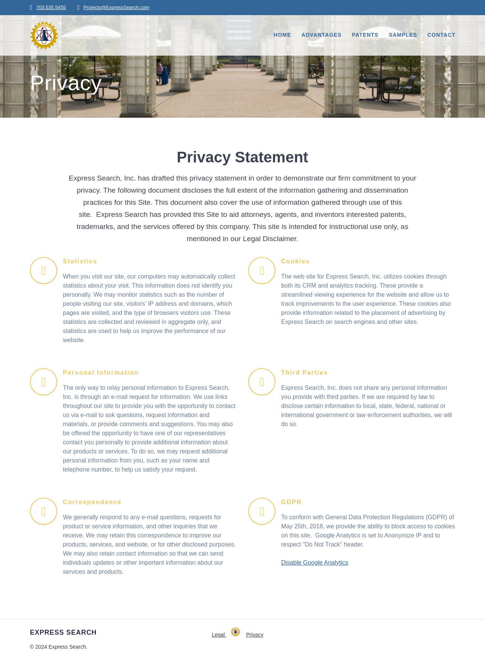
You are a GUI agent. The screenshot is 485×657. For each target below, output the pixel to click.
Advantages (322, 35)
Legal (219, 635)
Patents (365, 35)
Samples (403, 35)
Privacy (254, 635)
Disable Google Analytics (314, 562)
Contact (441, 35)
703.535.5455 (51, 7)
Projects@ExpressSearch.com (116, 7)
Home (282, 35)
